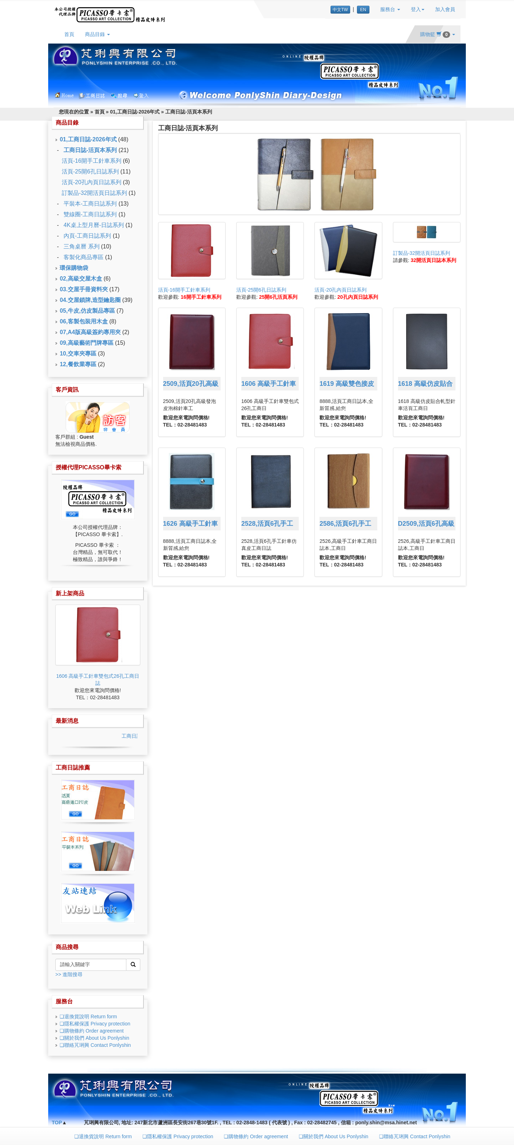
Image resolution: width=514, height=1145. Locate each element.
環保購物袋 (74, 268)
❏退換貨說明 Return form (88, 1016)
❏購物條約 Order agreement (92, 1031)
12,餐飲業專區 (78, 364)
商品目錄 (67, 123)
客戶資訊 (67, 390)
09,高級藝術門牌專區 (86, 343)
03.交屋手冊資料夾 (83, 289)
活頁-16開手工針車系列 (91, 161)
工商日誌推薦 (73, 768)
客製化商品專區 (84, 257)
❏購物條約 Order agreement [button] (256, 1136)
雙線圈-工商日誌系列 (90, 214)
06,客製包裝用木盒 (83, 321)
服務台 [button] (390, 9)
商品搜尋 (67, 947)
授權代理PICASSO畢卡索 (88, 467)
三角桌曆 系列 (81, 246)
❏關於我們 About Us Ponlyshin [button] (333, 1136)
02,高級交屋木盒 (81, 279)
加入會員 (445, 9)
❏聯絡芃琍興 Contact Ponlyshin (95, 1045)
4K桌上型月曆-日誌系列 (94, 225)
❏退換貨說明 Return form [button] (103, 1136)
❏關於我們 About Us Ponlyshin (94, 1038)
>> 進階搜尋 (68, 974)
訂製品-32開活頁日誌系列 (94, 193)
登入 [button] (417, 9)
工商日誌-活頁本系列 (188, 112)
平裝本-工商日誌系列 (90, 204)
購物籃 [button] (437, 34)
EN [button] (363, 9)
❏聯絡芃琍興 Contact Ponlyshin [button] (414, 1136)
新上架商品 (70, 593)
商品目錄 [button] (97, 34)
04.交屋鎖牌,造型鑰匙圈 (90, 300)
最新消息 (67, 721)
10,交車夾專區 (78, 353)
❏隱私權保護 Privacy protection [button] (177, 1136)
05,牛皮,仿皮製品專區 (87, 311)
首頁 (69, 34)
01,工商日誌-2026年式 (135, 112)
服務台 (64, 1001)
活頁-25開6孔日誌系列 (90, 171)
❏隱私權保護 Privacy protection (95, 1024)
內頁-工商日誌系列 (87, 236)
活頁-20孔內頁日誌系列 (91, 182)
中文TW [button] (340, 9)
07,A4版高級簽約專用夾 (90, 332)
